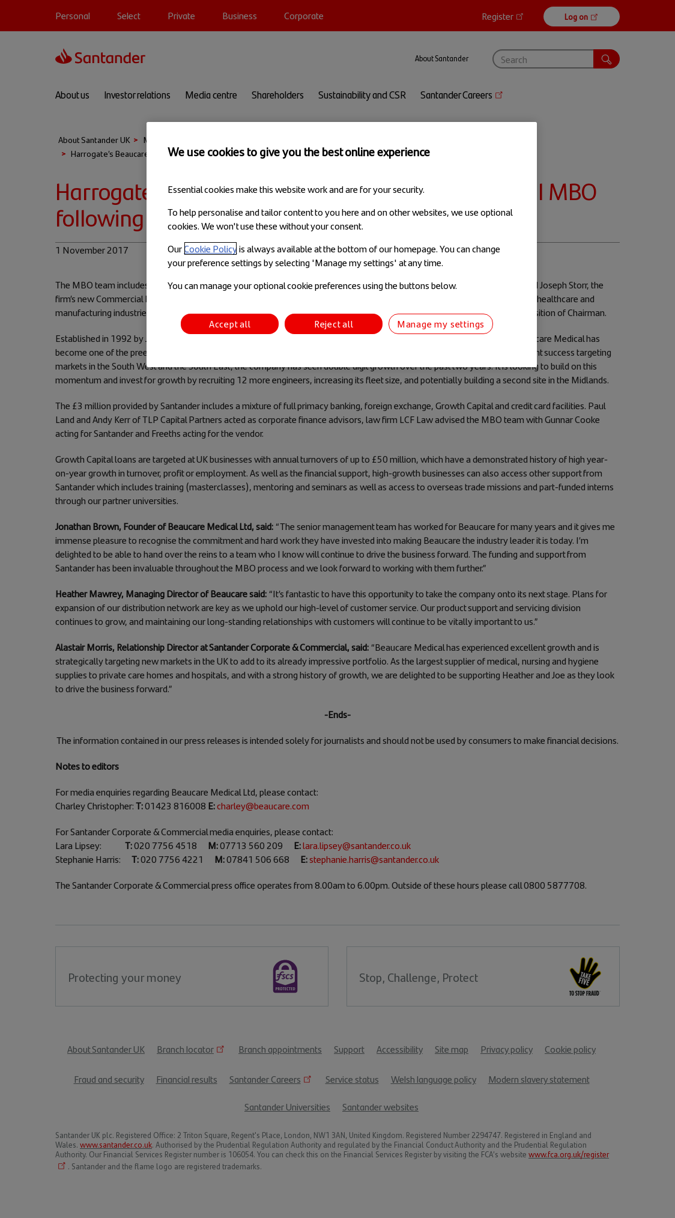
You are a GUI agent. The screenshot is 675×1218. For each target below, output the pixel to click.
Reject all (334, 323)
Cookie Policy (210, 248)
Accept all (230, 323)
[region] (342, 245)
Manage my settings (441, 323)
